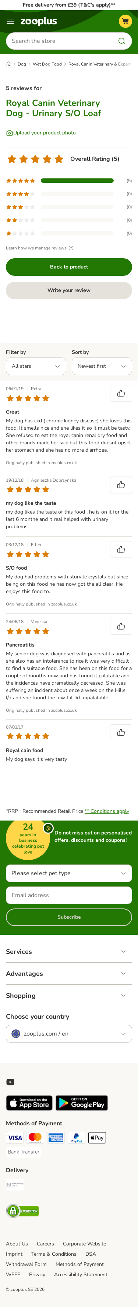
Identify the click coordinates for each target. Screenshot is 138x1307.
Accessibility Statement (80, 1274)
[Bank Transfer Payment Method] (23, 1152)
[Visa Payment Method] (15, 1139)
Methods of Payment (80, 1264)
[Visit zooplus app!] (29, 1109)
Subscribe (69, 917)
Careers (45, 1243)
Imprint (14, 1254)
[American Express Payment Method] (56, 1139)
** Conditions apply (107, 811)
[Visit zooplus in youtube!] (10, 1082)
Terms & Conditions (54, 1254)
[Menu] (10, 21)
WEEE (13, 1274)
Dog (22, 64)
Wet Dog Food (47, 64)
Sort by (80, 352)
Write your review (69, 290)
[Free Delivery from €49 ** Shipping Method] (15, 1186)
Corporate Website (84, 1243)
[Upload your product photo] (41, 133)
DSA (90, 1254)
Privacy (37, 1274)
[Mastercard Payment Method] (35, 1139)
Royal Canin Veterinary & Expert (99, 64)
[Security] (22, 1212)
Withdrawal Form (26, 1264)
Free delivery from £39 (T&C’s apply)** (69, 4)
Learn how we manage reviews (40, 248)
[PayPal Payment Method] (76, 1139)
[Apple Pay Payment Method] (97, 1139)
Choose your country (37, 1016)
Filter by (16, 352)
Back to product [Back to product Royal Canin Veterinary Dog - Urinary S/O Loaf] (69, 266)
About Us (17, 1243)
